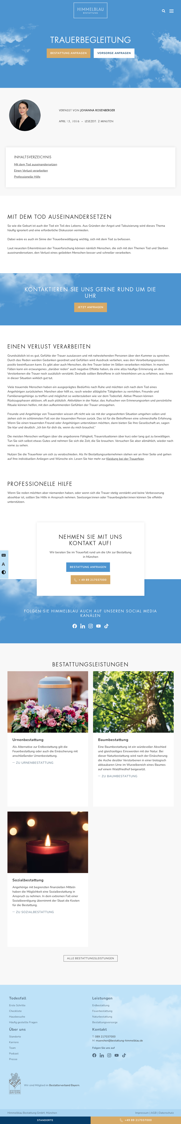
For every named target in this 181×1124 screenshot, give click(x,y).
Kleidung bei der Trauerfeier (125, 459)
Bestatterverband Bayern (64, 1085)
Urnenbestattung (28, 739)
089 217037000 (105, 1036)
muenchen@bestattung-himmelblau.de (119, 1040)
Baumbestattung (113, 739)
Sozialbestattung (28, 880)
